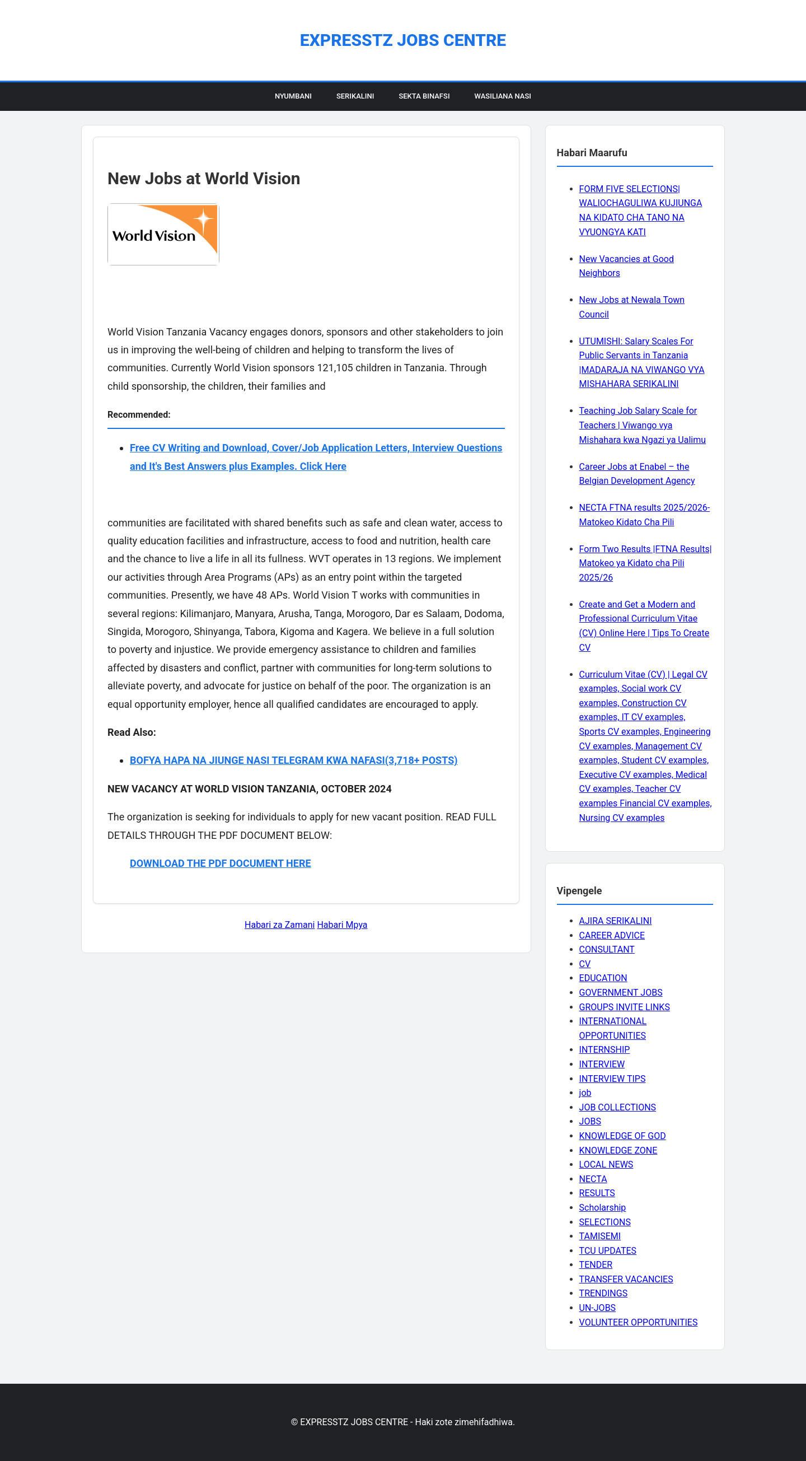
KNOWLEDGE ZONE (618, 1150)
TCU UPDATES (607, 1250)
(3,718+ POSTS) (421, 760)
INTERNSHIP (604, 1049)
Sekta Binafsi (424, 96)
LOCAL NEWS (606, 1164)
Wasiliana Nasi (503, 96)
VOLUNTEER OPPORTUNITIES (638, 1322)
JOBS (590, 1121)
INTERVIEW (602, 1064)
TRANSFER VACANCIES (626, 1279)
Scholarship (602, 1207)
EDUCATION (603, 978)
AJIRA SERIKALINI (615, 921)
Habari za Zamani (280, 924)
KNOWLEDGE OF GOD (622, 1136)
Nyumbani (293, 96)
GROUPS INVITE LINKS (624, 1007)
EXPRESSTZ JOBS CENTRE (403, 40)
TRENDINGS (603, 1293)
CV (585, 964)
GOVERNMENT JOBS (621, 992)
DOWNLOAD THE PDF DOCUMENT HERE (220, 863)
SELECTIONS (605, 1222)
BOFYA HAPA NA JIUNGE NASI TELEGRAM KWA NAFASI (257, 760)
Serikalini (355, 96)
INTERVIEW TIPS (612, 1078)
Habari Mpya (342, 924)
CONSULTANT (607, 949)
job (585, 1092)
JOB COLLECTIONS (618, 1107)
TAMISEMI (600, 1236)
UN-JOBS (597, 1308)
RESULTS (597, 1193)
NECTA (593, 1179)
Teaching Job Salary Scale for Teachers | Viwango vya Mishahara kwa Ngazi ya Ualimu (642, 425)
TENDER (596, 1264)
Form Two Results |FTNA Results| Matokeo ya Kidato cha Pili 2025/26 (645, 563)
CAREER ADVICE (612, 935)
